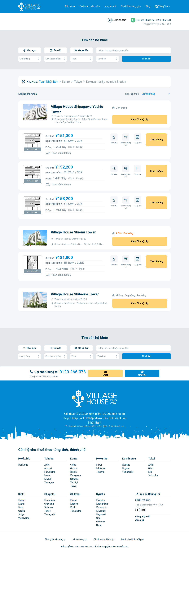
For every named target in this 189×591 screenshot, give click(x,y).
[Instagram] (143, 510)
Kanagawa (75, 475)
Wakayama (23, 518)
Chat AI (142, 375)
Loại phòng (29, 59)
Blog (148, 6)
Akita (46, 464)
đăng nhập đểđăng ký (142, 518)
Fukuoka (100, 500)
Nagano (126, 464)
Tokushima (75, 510)
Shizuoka (153, 475)
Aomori (48, 468)
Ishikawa (100, 468)
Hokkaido (24, 458)
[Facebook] (137, 510)
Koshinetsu (129, 458)
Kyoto (21, 503)
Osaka (21, 510)
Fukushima (49, 471)
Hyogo (21, 500)
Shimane (48, 507)
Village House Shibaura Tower (75, 294)
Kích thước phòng (55, 59)
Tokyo (73, 486)
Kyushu (100, 494)
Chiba (73, 464)
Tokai (151, 458)
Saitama (74, 479)
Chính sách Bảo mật (104, 539)
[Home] (94, 398)
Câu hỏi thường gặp (131, 6)
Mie (150, 471)
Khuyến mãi (110, 6)
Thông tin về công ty (55, 539)
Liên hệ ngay (120, 19)
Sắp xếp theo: (132, 93)
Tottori (47, 510)
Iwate (47, 475)
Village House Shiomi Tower (73, 232)
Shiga (21, 514)
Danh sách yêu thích (89, 6)
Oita (98, 518)
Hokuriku (101, 458)
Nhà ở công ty (80, 539)
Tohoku (48, 458)
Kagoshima (102, 503)
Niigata (125, 468)
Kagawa (74, 503)
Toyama (100, 471)
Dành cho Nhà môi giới (132, 539)
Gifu (150, 468)
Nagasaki (101, 514)
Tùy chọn (107, 59)
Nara (20, 507)
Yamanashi (127, 471)
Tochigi (74, 482)
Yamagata (49, 482)
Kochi (73, 507)
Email (105, 375)
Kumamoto (101, 507)
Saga (98, 525)
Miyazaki (101, 510)
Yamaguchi (49, 514)
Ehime (73, 500)
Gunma (73, 468)
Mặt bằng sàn (32, 149)
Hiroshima (49, 500)
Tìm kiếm (146, 58)
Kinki (21, 494)
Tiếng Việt (163, 6)
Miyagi (47, 479)
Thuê (81, 59)
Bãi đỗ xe (70, 6)
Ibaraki (73, 471)
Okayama (49, 503)
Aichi (150, 464)
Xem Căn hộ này (140, 119)
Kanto (74, 458)
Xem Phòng (156, 139)
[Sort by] (156, 94)
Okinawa (100, 521)
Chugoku (49, 494)
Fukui (99, 464)
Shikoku (75, 494)
